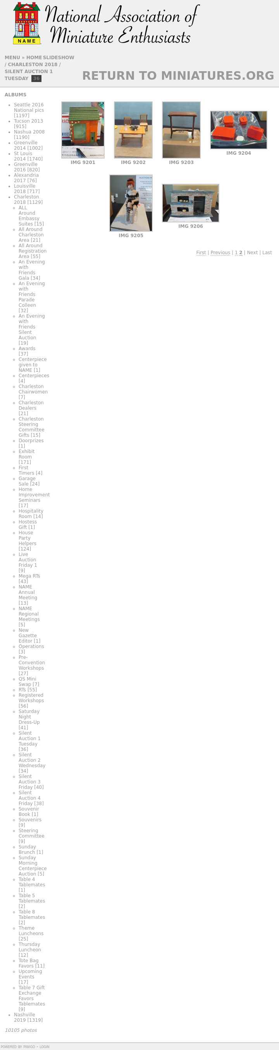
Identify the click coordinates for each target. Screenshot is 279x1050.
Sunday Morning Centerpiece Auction (33, 866)
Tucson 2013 (28, 121)
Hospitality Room (31, 513)
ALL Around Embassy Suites (29, 216)
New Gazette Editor (28, 636)
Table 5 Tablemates (32, 898)
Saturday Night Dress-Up (29, 717)
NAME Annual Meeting (28, 592)
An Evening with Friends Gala (32, 270)
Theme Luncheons (31, 930)
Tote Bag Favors (29, 963)
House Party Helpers (27, 538)
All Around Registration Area (32, 251)
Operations (31, 646)
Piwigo (29, 1046)
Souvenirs (30, 820)
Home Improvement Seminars (34, 495)
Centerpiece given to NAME (33, 365)
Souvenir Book (29, 811)
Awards (27, 348)
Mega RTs (29, 576)
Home (34, 57)
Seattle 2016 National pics (29, 107)
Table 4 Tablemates (32, 882)
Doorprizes (31, 440)
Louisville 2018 (25, 188)
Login (44, 1046)
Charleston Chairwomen (33, 389)
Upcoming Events (30, 974)
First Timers (26, 470)
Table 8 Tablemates (32, 914)
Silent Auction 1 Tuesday (30, 738)
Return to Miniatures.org (178, 75)
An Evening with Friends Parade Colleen (32, 294)
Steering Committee (32, 833)
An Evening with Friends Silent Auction (32, 326)
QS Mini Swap (27, 681)
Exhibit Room (26, 454)
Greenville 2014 (26, 145)
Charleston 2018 (33, 64)
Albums (15, 94)
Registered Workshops (31, 698)
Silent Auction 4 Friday (30, 798)
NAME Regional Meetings (29, 614)
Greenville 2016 (26, 167)
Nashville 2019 (24, 1017)
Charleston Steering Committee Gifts (32, 427)
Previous (220, 252)
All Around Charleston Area (31, 235)
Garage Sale (27, 481)
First (201, 252)
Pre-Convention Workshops (32, 663)
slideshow (58, 57)
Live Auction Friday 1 (28, 560)
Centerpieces (34, 375)
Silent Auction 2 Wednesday (32, 760)
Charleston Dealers (31, 405)
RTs (22, 690)
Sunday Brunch (27, 849)
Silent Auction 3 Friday (30, 782)
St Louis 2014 (23, 156)
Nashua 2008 (29, 132)
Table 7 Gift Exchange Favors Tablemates (32, 996)
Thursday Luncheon (30, 947)
